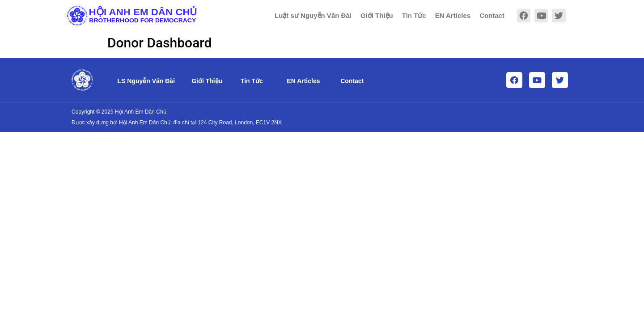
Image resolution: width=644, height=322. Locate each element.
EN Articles (452, 15)
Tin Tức (414, 15)
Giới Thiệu (376, 15)
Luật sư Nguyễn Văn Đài (313, 15)
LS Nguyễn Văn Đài (146, 81)
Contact (491, 15)
